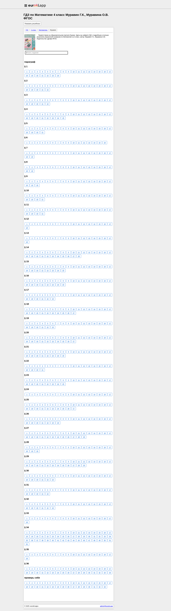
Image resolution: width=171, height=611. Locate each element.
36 (32, 540)
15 (99, 71)
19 (32, 75)
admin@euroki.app (106, 606)
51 (110, 540)
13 (89, 71)
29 (84, 437)
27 (73, 256)
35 (27, 540)
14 (94, 71)
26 (68, 256)
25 (63, 118)
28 (79, 256)
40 (53, 540)
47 (89, 540)
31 (94, 536)
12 (84, 71)
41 (58, 540)
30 (89, 536)
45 (79, 540)
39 (48, 540)
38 (42, 540)
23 (53, 75)
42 (63, 540)
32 (99, 536)
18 (27, 75)
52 (27, 544)
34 (110, 536)
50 (105, 540)
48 (94, 540)
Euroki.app (37, 6)
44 (73, 540)
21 (42, 75)
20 (37, 75)
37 (37, 540)
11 (79, 71)
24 (58, 75)
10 (73, 71)
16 (105, 71)
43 (68, 540)
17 (110, 71)
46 (84, 540)
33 (105, 536)
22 (48, 75)
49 (99, 540)
